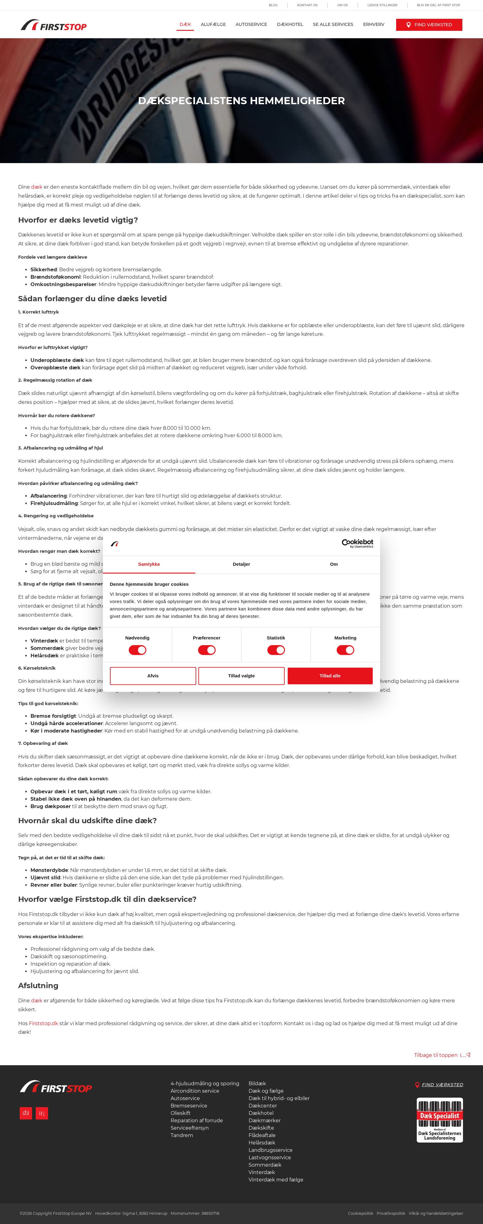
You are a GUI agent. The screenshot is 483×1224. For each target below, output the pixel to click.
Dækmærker (265, 1120)
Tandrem (182, 1135)
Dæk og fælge (266, 1091)
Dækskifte (261, 1128)
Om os (342, 5)
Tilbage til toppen (442, 1055)
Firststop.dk (43, 1023)
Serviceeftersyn (190, 1128)
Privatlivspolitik (391, 1213)
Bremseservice (189, 1106)
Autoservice (251, 24)
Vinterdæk (262, 1172)
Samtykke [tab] (149, 564)
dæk (37, 187)
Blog (273, 5)
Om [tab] (334, 564)
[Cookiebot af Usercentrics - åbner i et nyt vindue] (346, 543)
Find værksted (429, 24)
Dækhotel (290, 24)
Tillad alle (329, 675)
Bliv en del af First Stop (438, 5)
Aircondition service (195, 1091)
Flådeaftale (262, 1135)
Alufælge (213, 24)
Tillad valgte (241, 675)
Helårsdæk (262, 1143)
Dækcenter (263, 1106)
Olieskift (181, 1113)
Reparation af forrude (197, 1120)
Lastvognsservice (270, 1157)
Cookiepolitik (360, 1213)
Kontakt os (307, 5)
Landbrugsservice (271, 1150)
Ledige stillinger (382, 5)
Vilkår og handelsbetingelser (436, 1213)
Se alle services (333, 24)
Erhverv (373, 24)
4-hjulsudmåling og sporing (205, 1083)
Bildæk (257, 1083)
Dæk (185, 24)
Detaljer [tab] (241, 564)
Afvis (153, 675)
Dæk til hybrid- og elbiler (279, 1098)
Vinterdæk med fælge (276, 1180)
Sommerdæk (265, 1165)
